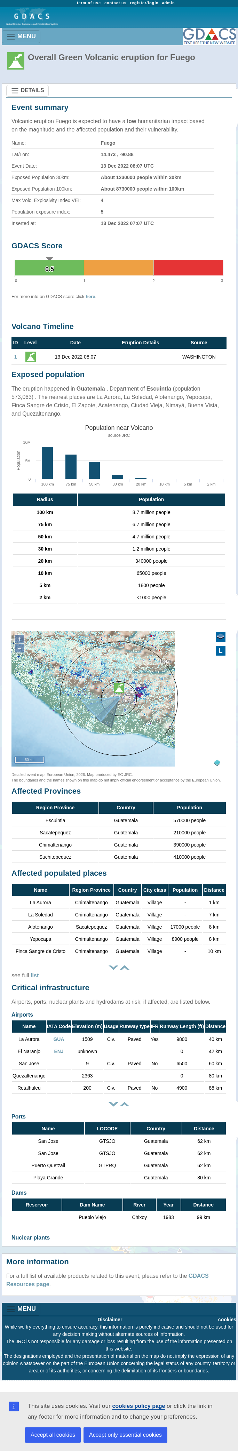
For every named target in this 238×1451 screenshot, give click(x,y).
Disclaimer (110, 1319)
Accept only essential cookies (125, 1435)
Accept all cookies (53, 1435)
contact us (115, 3)
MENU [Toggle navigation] (21, 36)
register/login (144, 3)
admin (168, 3)
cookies (227, 1319)
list (35, 975)
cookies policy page (138, 1406)
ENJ (58, 1051)
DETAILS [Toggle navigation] (27, 91)
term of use (89, 3)
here (90, 296)
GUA (58, 1039)
